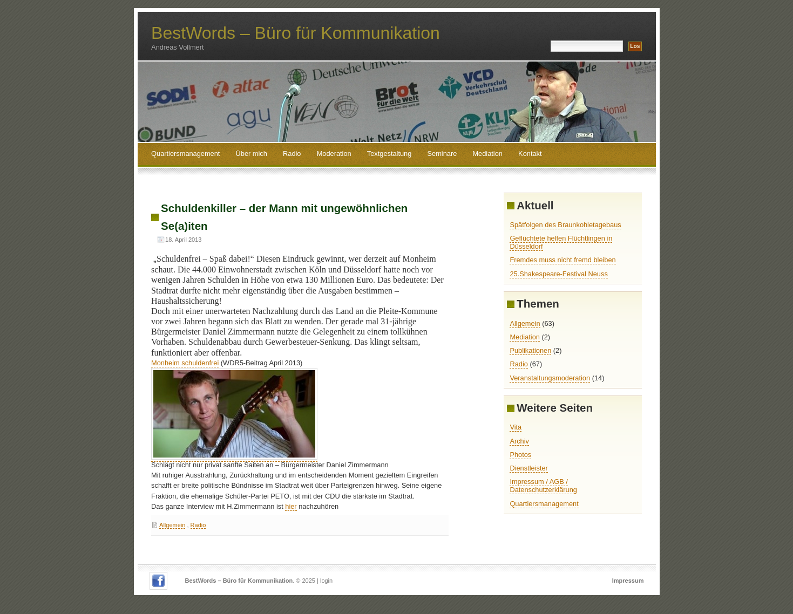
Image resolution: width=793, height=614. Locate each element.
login (326, 580)
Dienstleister (528, 468)
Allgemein (172, 525)
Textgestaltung (389, 153)
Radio (292, 153)
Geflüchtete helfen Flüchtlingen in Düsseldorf (561, 242)
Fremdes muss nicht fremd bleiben (562, 260)
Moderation (334, 153)
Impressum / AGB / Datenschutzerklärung (543, 485)
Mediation (487, 153)
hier (290, 506)
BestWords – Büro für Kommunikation (295, 33)
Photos (520, 455)
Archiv (519, 441)
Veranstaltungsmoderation (550, 378)
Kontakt (529, 153)
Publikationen (530, 350)
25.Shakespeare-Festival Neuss (558, 274)
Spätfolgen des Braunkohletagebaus (565, 225)
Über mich (251, 153)
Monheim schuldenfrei (185, 363)
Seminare (442, 153)
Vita (515, 427)
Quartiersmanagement (185, 153)
